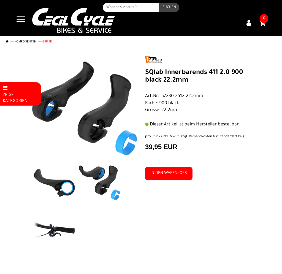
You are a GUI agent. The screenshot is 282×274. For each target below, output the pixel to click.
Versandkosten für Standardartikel (216, 137)
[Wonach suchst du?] (131, 7)
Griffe (47, 42)
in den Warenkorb (168, 173)
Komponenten (25, 42)
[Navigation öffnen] (21, 20)
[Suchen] (169, 7)
